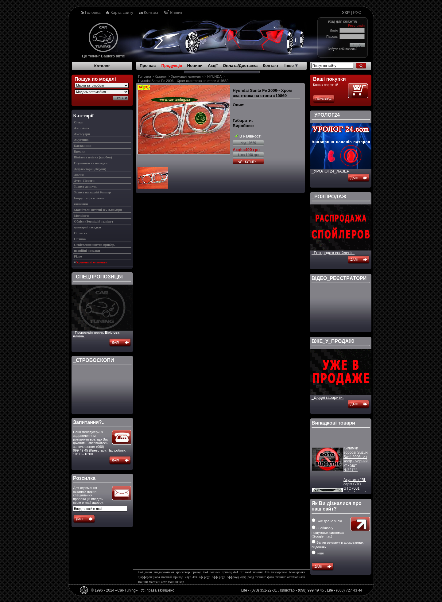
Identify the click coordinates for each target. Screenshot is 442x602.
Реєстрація (356, 25)
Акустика (81, 140)
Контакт (151, 12)
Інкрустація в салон (89, 198)
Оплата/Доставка (240, 65)
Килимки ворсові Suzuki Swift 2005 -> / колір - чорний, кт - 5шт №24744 (356, 461)
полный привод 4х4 (224, 572)
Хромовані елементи (91, 262)
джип (148, 572)
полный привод (172, 577)
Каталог (102, 66)
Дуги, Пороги (84, 180)
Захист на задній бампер (92, 192)
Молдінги (81, 215)
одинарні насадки (87, 227)
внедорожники (164, 572)
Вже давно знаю (327, 521)
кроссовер (183, 572)
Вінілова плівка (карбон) (93, 157)
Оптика (80, 239)
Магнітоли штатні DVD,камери (98, 210)
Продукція (171, 65)
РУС (357, 12)
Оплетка (80, 233)
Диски (78, 175)
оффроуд (233, 577)
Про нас (148, 65)
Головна (93, 12)
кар (182, 582)
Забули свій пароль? (342, 49)
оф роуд (204, 577)
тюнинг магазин (149, 582)
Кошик (176, 12)
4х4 (140, 572)
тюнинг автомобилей (290, 577)
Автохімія (81, 128)
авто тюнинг (169, 582)
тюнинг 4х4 (261, 572)
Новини (195, 65)
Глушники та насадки (90, 163)
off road (245, 572)
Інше (291, 65)
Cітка (78, 122)
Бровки (79, 151)
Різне (78, 256)
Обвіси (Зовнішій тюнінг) (93, 221)
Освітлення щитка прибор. (94, 245)
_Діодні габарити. (328, 397)
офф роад (247, 577)
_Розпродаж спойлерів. (333, 253)
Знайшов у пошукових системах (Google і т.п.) (328, 532)
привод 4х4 (200, 572)
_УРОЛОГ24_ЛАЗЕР (330, 171)
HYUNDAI (215, 76)
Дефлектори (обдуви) (90, 169)
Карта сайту (121, 12)
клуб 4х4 (191, 577)
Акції (213, 65)
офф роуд (218, 577)
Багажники (82, 145)
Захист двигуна (85, 186)
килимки (81, 204)
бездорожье (279, 572)
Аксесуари (82, 134)
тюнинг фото (264, 577)
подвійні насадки (87, 250)
